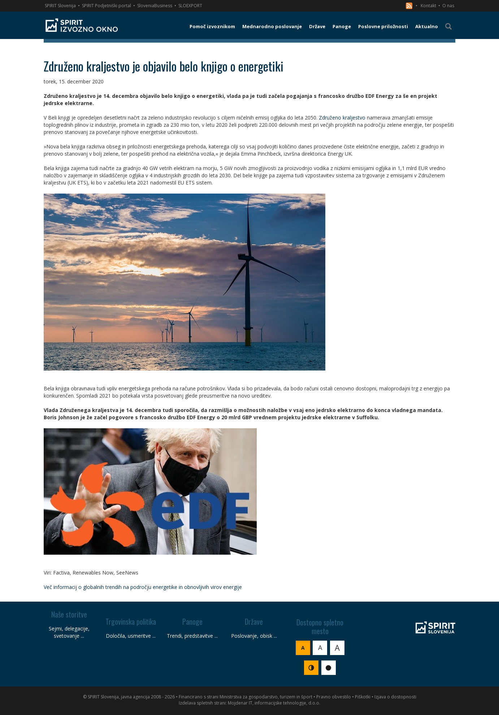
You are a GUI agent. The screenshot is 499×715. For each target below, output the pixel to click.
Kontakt (428, 6)
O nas (448, 6)
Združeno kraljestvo (342, 117)
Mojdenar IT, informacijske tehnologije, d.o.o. (274, 703)
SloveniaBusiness (154, 6)
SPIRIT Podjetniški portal (106, 6)
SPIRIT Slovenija (60, 6)
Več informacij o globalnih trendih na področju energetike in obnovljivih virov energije (143, 587)
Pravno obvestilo (333, 697)
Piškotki (362, 697)
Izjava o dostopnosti (395, 697)
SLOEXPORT (190, 6)
